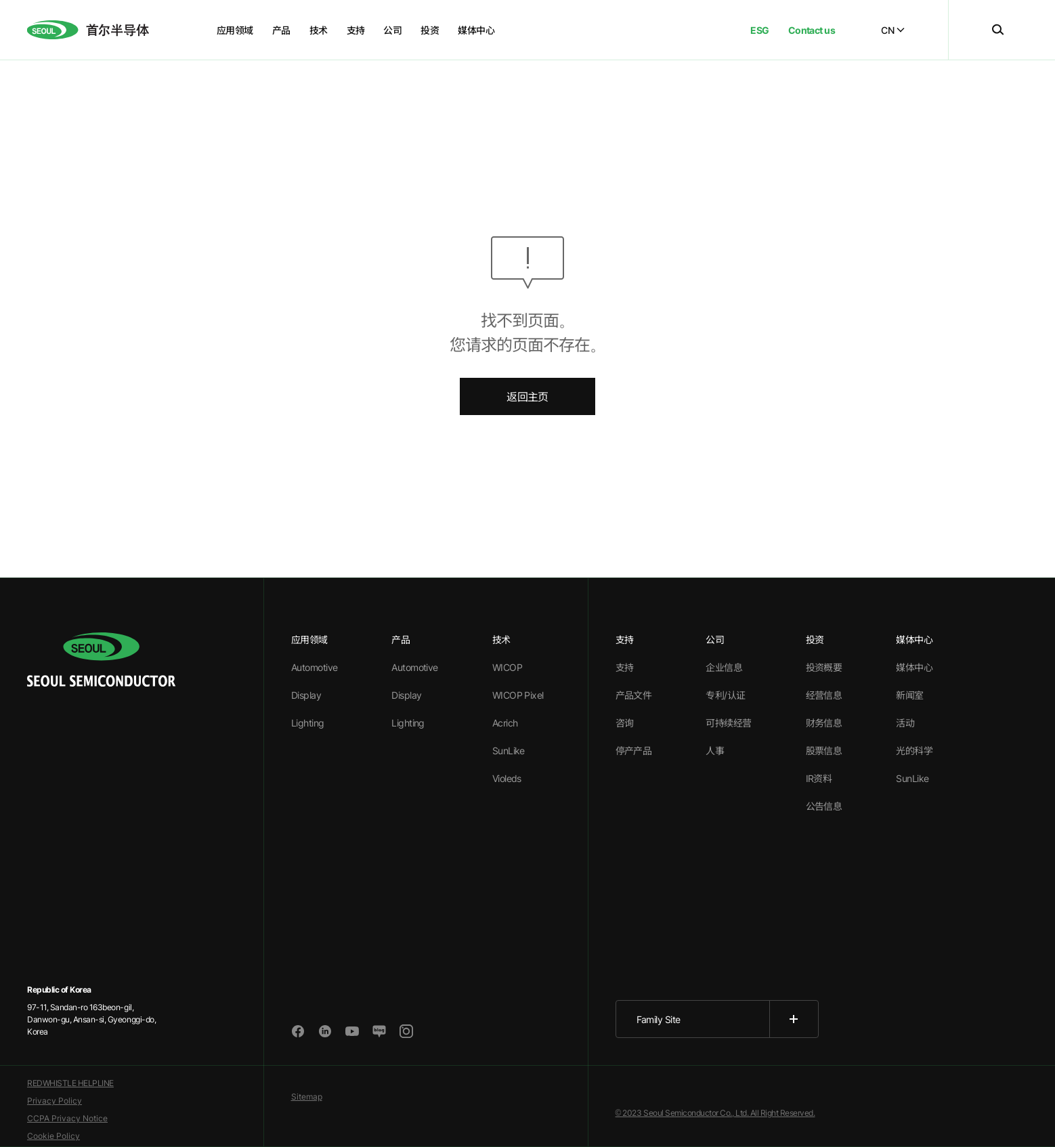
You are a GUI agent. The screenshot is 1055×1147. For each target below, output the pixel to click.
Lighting (307, 723)
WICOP (507, 667)
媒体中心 (914, 667)
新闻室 (909, 695)
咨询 (625, 723)
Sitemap (306, 1096)
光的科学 (914, 750)
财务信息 (824, 723)
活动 (905, 723)
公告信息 (824, 806)
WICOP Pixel (518, 695)
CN (893, 30)
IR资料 (819, 778)
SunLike (508, 750)
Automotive (314, 667)
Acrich (505, 723)
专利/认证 (725, 695)
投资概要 (824, 667)
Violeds (506, 778)
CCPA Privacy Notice (67, 1118)
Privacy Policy (54, 1101)
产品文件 (634, 695)
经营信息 (824, 695)
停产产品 (634, 750)
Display (306, 695)
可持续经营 (728, 723)
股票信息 (824, 750)
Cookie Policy (53, 1136)
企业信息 (724, 667)
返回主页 (527, 397)
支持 (625, 667)
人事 (715, 750)
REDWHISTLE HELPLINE (70, 1083)
